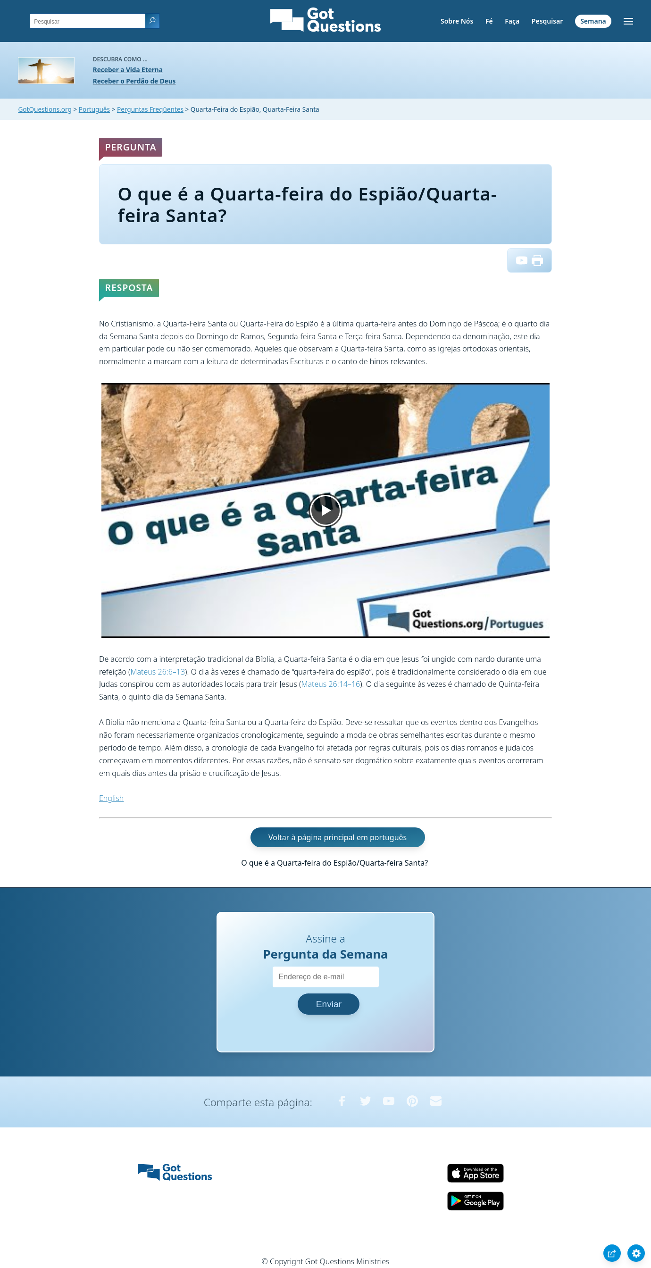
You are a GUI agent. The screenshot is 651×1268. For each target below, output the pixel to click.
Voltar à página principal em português (337, 837)
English (111, 798)
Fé (489, 21)
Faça (512, 21)
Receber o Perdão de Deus (134, 80)
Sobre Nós (457, 21)
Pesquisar (547, 21)
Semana (593, 21)
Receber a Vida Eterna (128, 69)
